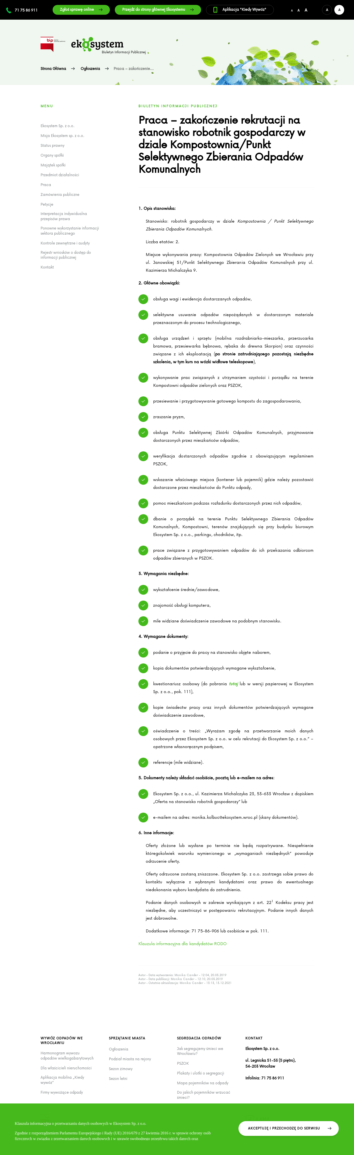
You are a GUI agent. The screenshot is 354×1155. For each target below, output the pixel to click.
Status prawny (52, 145)
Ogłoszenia (118, 1049)
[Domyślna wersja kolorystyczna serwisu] (327, 10)
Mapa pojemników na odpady (202, 1083)
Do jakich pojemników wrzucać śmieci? (203, 1095)
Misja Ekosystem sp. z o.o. (62, 135)
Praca (46, 184)
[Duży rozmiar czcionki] (306, 10)
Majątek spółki (53, 165)
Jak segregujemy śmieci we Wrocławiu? (200, 1051)
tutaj (233, 683)
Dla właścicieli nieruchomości (66, 1068)
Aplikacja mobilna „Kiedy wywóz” (62, 1080)
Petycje (47, 204)
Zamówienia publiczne (60, 194)
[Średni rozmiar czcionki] (298, 10)
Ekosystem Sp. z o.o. (57, 125)
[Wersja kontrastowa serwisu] (339, 10)
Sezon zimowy (121, 1068)
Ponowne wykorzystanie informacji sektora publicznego (70, 231)
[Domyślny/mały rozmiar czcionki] (292, 10)
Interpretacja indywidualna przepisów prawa (64, 216)
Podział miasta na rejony (130, 1058)
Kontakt (47, 267)
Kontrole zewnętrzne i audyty (65, 243)
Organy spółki (52, 155)
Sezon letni (118, 1078)
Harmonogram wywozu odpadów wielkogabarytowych (67, 1055)
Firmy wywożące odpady (62, 1092)
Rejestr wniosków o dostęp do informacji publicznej (66, 255)
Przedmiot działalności (60, 174)
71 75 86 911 (26, 10)
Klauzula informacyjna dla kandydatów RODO (182, 943)
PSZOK (183, 1063)
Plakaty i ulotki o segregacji (200, 1073)
